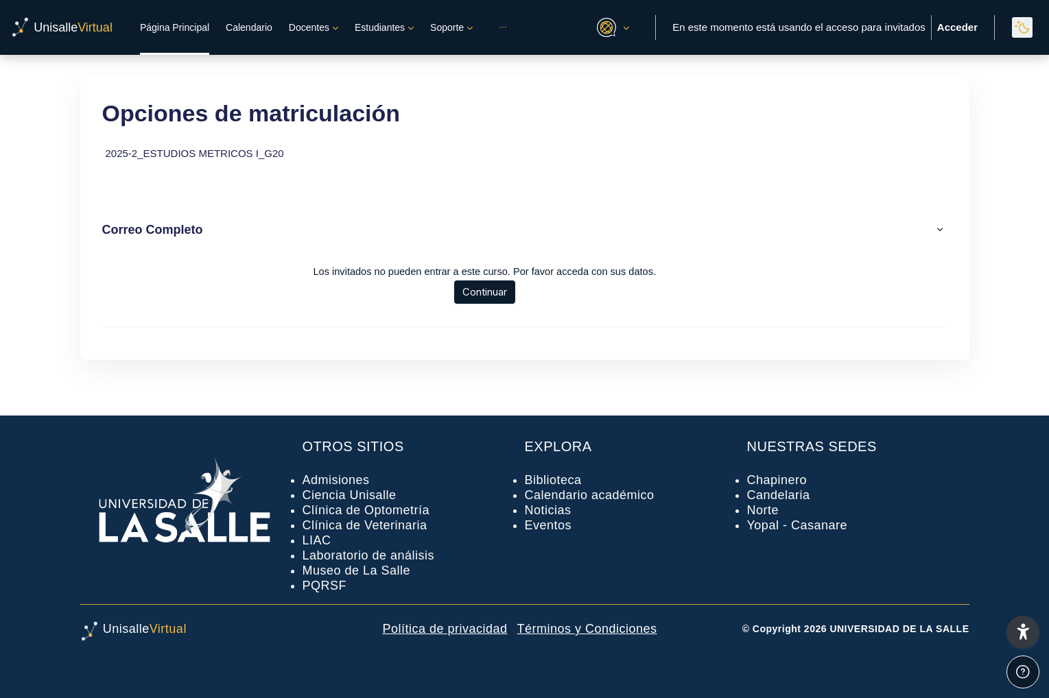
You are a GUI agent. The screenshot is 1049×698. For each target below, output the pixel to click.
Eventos (548, 525)
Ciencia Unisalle (350, 495)
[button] (611, 27)
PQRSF (325, 585)
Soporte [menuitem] (447, 27)
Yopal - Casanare (797, 525)
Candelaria (778, 495)
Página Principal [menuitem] (174, 27)
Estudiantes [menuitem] (380, 27)
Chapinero (777, 480)
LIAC (317, 540)
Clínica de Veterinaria (365, 525)
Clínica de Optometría (366, 510)
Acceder (957, 27)
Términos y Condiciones (587, 629)
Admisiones (336, 480)
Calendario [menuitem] (249, 27)
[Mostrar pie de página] (1022, 671)
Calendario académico (590, 495)
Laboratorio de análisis (369, 555)
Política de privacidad (444, 629)
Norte (763, 510)
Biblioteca (553, 480)
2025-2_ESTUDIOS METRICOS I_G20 (195, 153)
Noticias (548, 510)
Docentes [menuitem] (309, 27)
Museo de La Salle (357, 570)
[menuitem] (503, 27)
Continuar (489, 291)
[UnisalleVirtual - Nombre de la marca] (61, 27)
